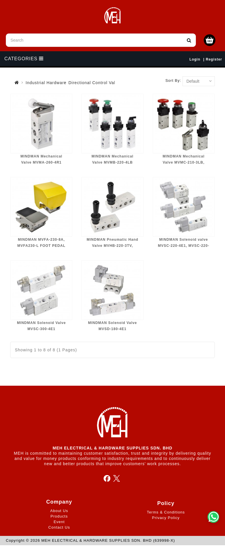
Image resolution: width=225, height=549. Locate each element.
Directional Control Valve (94, 82)
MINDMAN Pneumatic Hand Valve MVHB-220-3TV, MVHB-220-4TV (112, 246)
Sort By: (173, 80)
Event (59, 522)
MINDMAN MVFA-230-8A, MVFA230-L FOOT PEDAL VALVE (41, 246)
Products (59, 516)
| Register (212, 59)
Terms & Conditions (166, 512)
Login (195, 59)
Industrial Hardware (46, 82)
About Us (59, 511)
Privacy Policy (166, 518)
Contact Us (59, 527)
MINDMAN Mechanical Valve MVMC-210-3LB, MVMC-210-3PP (184, 162)
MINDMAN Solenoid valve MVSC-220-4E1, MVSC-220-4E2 (183, 246)
